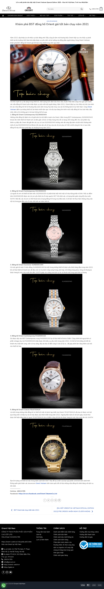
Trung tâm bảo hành (43, 532)
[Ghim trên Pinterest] (55, 500)
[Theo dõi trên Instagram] (7, 572)
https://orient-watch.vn (12, 564)
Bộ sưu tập (45, 16)
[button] (101, 9)
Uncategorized (52, 21)
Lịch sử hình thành (42, 540)
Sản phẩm (59, 16)
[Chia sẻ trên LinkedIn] (59, 500)
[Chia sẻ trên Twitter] (48, 500)
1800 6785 (8, 559)
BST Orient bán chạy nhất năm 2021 (24, 510)
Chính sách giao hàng (60, 555)
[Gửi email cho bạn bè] (52, 500)
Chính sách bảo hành (60, 534)
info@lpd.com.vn (9, 562)
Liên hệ (82, 16)
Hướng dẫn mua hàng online (89, 532)
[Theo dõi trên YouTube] (10, 572)
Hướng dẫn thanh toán (87, 534)
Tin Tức (71, 16)
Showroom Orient (15, 16)
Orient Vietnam (41, 483)
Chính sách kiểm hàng (60, 540)
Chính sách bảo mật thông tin (63, 537)
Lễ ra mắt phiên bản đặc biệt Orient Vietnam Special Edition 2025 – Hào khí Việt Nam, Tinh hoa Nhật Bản (52, 2)
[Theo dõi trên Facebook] (3, 572)
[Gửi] (82, 9)
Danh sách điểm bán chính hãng (64, 532)
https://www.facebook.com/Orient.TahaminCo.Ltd (38, 494)
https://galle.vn (9, 567)
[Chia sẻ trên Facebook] (45, 500)
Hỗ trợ (92, 16)
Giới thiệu (31, 16)
